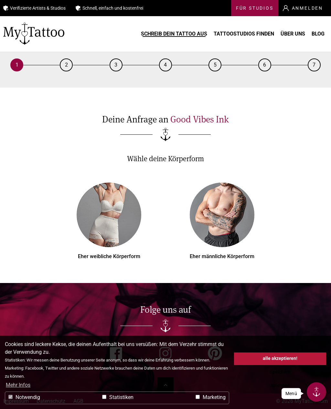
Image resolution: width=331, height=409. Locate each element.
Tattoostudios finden (243, 34)
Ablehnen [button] (280, 385)
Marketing (211, 397)
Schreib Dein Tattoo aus (178, 34)
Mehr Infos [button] (18, 385)
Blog (317, 34)
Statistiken (117, 397)
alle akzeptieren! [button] (280, 358)
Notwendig (24, 397)
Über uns (290, 34)
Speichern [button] (280, 372)
